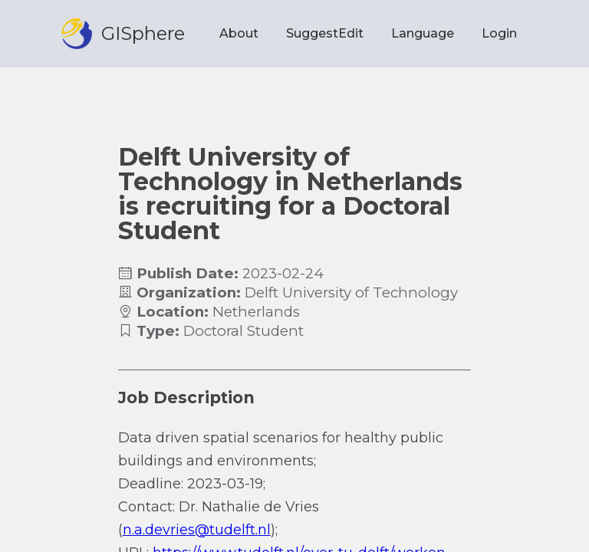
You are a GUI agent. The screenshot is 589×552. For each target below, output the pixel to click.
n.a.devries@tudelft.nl (197, 529)
